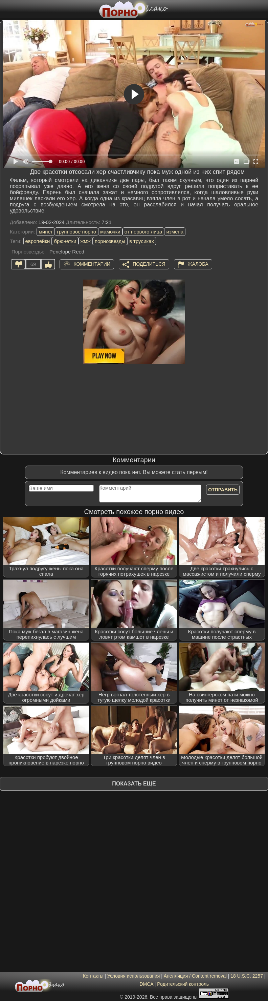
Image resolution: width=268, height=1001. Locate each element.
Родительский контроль (183, 984)
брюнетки (65, 241)
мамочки (110, 231)
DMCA (146, 984)
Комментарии (91, 264)
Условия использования (133, 976)
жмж (86, 241)
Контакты (93, 976)
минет (46, 231)
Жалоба (198, 264)
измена (174, 231)
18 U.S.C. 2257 (246, 976)
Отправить (223, 489)
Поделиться (149, 264)
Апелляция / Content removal (195, 976)
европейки (37, 241)
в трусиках (141, 241)
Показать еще (134, 783)
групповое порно (76, 231)
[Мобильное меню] (6, 9)
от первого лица (143, 231)
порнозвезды (110, 241)
